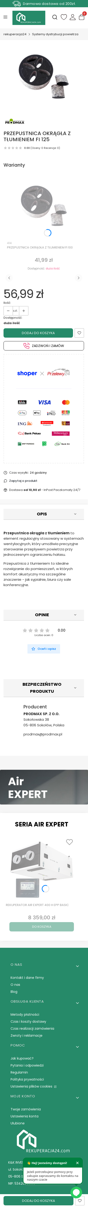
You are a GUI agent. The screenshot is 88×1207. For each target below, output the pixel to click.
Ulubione (18, 1123)
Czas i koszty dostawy (28, 1021)
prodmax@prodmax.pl (42, 734)
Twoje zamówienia (26, 1109)
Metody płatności (25, 1014)
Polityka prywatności (27, 1079)
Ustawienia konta (24, 1116)
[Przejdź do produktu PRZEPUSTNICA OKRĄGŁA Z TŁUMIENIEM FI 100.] (43, 205)
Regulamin (19, 1072)
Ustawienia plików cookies (32, 1086)
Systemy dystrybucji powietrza (55, 34)
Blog (14, 991)
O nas (15, 984)
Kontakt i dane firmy (27, 977)
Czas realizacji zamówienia (32, 1028)
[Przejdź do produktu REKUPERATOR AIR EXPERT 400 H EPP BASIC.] (41, 868)
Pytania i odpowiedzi (27, 1065)
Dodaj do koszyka (38, 333)
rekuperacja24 (15, 34)
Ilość (7, 303)
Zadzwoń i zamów (43, 346)
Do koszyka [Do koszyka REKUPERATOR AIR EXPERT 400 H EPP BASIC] (41, 926)
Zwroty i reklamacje (26, 1035)
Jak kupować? (22, 1058)
